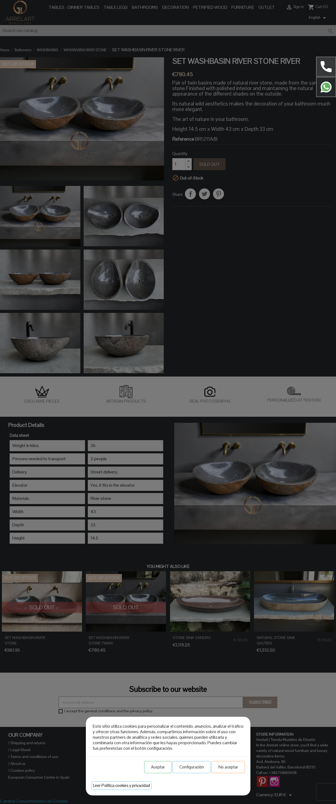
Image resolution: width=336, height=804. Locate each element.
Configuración (191, 767)
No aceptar (228, 767)
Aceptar (158, 767)
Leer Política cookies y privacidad (121, 785)
